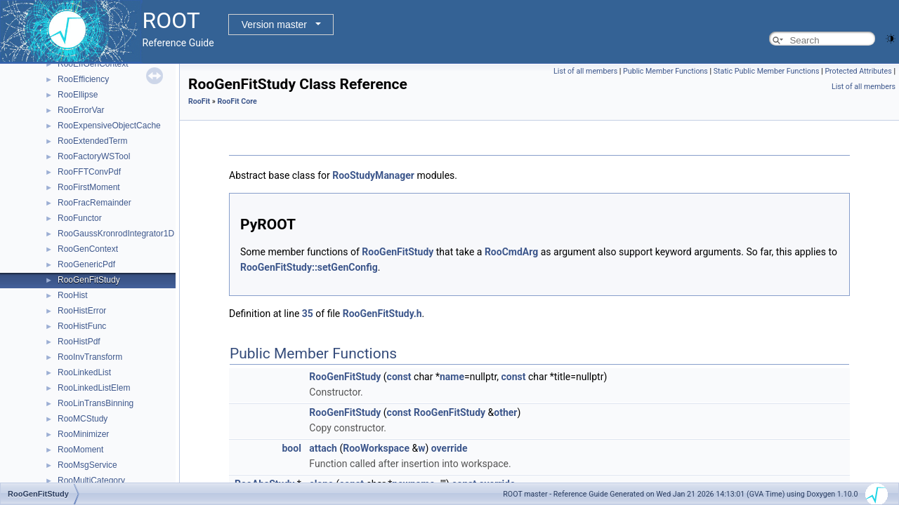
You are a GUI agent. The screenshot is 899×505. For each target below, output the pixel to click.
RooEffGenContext (93, 64)
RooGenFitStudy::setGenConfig (309, 267)
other (505, 412)
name (452, 376)
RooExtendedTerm (92, 141)
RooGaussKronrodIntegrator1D (116, 233)
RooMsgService (87, 465)
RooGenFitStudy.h (382, 313)
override (449, 448)
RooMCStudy (82, 419)
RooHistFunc (82, 326)
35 (307, 313)
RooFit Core (236, 101)
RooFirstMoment (89, 187)
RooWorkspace (376, 448)
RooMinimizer (83, 434)
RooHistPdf (79, 341)
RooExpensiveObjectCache (109, 125)
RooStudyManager (373, 175)
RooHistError (82, 311)
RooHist (73, 295)
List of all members (585, 71)
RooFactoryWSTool (94, 156)
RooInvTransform (90, 357)
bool (291, 448)
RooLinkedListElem (94, 388)
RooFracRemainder (94, 203)
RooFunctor (80, 218)
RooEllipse (78, 95)
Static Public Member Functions (767, 71)
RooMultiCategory (91, 480)
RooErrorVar (81, 110)
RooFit (199, 101)
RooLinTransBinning (95, 403)
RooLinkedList (84, 372)
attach (323, 448)
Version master (274, 24)
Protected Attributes (858, 71)
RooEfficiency (83, 79)
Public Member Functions (665, 71)
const (399, 376)
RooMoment (80, 449)
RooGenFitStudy (89, 280)
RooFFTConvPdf (89, 172)
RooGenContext (88, 249)
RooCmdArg (511, 251)
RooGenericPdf (86, 264)
